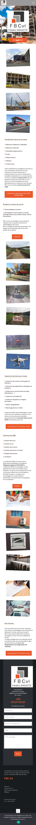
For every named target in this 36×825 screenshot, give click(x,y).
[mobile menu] (33, 2)
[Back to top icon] (18, 811)
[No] (34, 819)
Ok (18, 822)
